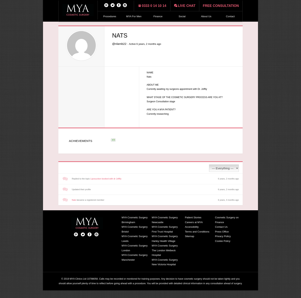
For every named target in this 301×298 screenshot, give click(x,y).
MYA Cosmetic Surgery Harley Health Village (165, 246)
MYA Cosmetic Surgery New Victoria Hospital (165, 270)
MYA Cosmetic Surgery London (135, 256)
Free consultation (221, 6)
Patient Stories (193, 225)
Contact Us (221, 234)
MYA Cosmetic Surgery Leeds (135, 246)
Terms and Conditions (197, 239)
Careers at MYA (194, 229)
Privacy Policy (223, 243)
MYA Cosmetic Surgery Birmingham (135, 227)
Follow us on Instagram (125, 5)
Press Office (222, 239)
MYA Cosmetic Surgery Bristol (135, 237)
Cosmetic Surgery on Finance (227, 227)
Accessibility (192, 234)
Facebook (119, 5)
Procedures (109, 16)
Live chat (186, 6)
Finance (157, 16)
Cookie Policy (222, 248)
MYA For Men (133, 16)
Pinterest (106, 5)
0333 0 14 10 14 (154, 6)
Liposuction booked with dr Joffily (105, 186)
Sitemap (189, 243)
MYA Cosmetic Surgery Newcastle (165, 227)
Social (182, 16)
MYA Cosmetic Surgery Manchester (135, 265)
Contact (230, 16)
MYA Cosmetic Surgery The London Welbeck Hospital (165, 258)
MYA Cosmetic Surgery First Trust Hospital (165, 237)
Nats (74, 207)
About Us (206, 16)
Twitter (113, 5)
